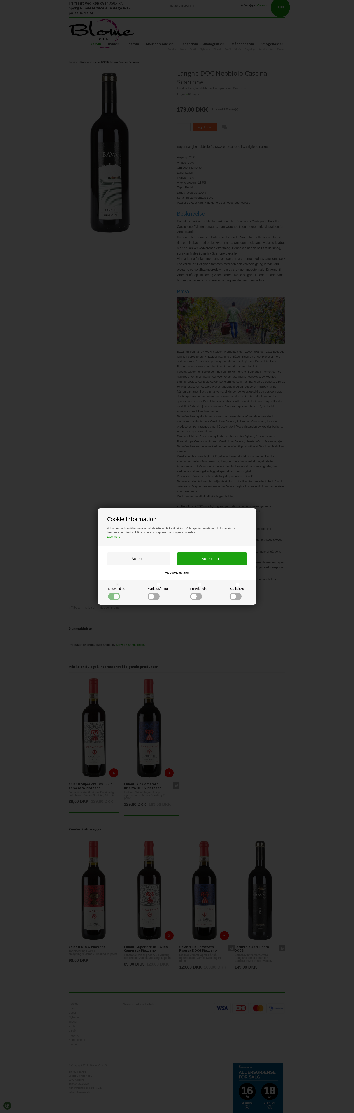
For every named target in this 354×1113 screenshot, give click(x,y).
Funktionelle (198, 593)
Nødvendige (116, 593)
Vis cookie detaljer (177, 572)
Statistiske (237, 593)
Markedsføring (158, 593)
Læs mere (113, 536)
